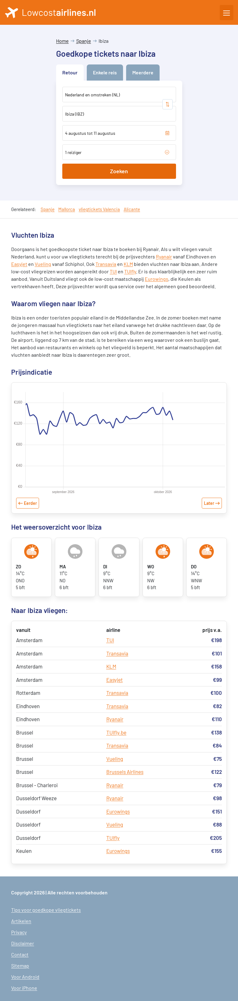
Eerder (30, 503)
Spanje (83, 41)
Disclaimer (22, 943)
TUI (113, 271)
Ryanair (164, 256)
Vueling (43, 264)
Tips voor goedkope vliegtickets (46, 910)
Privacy (19, 932)
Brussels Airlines (124, 772)
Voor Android (25, 977)
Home (62, 41)
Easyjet (19, 264)
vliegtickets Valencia (99, 209)
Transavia (105, 264)
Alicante (132, 209)
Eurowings (156, 279)
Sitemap (20, 965)
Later (209, 503)
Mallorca (66, 209)
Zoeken (119, 171)
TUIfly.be (116, 732)
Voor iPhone (24, 988)
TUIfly (130, 271)
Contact (20, 954)
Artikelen (21, 921)
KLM (128, 264)
